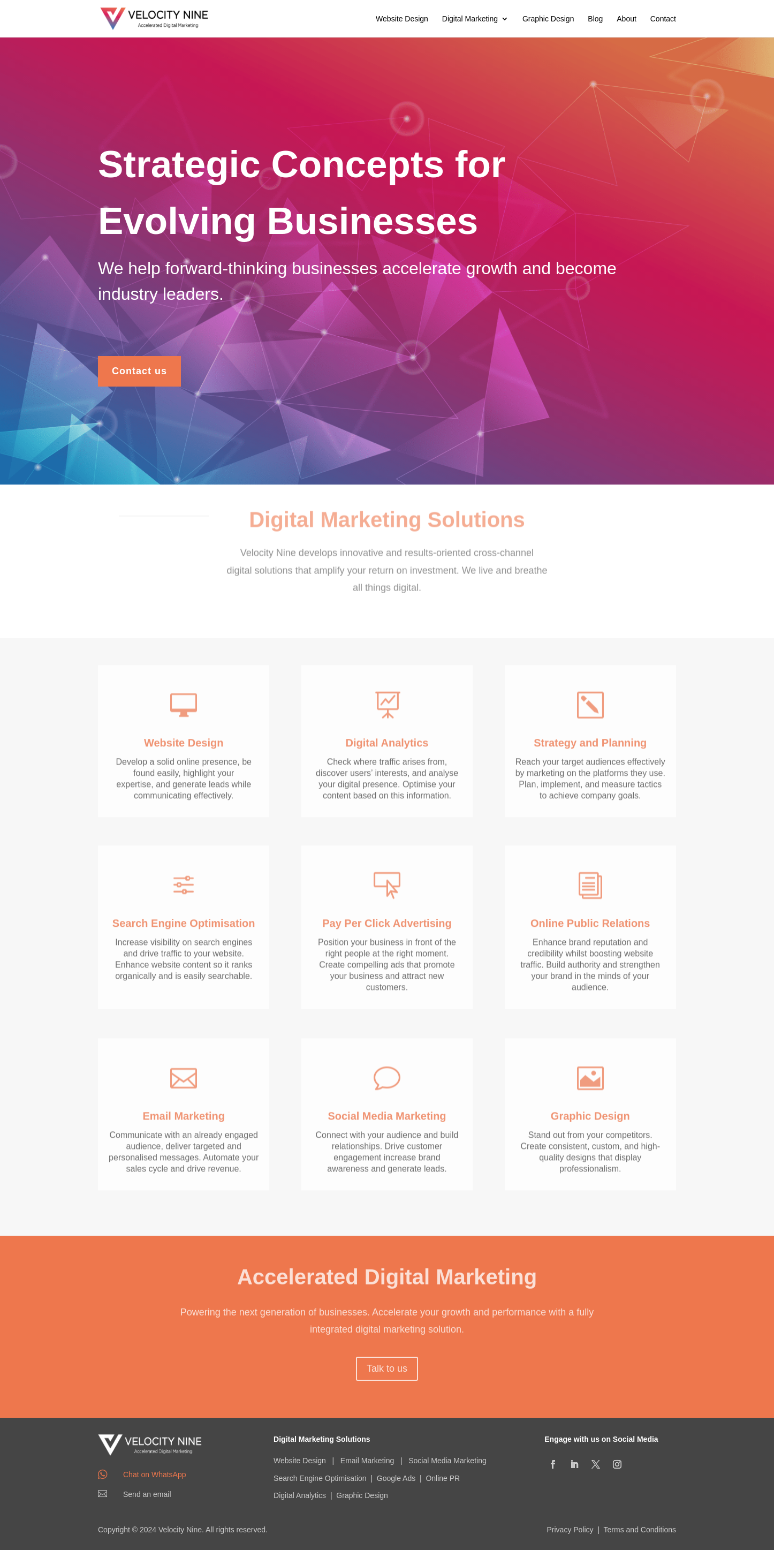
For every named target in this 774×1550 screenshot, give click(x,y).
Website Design (402, 19)
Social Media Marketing (447, 1460)
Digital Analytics (300, 1495)
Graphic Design (548, 19)
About (626, 19)
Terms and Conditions (640, 1529)
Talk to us (387, 1365)
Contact (663, 19)
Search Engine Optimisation (320, 1478)
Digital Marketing (470, 19)
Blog (595, 19)
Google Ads (396, 1478)
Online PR (443, 1478)
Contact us (139, 365)
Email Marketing (367, 1460)
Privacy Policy (570, 1529)
